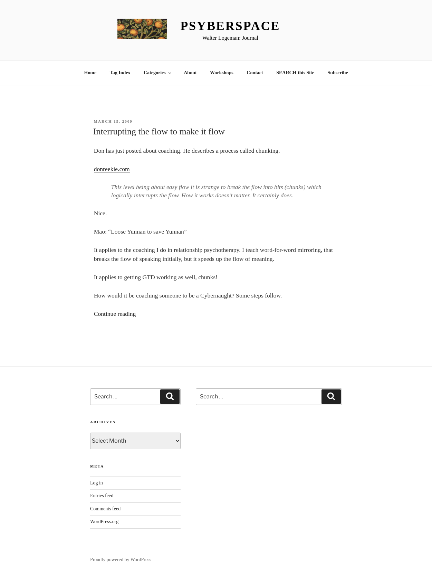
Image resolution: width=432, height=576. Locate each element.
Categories (158, 72)
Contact (255, 72)
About (190, 72)
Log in (96, 482)
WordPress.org (104, 521)
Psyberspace (230, 26)
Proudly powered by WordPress (120, 559)
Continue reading (115, 313)
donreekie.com (112, 169)
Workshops (221, 72)
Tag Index (120, 72)
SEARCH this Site (295, 72)
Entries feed (101, 495)
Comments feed (105, 508)
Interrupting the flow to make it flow (159, 131)
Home (90, 72)
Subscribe (337, 72)
